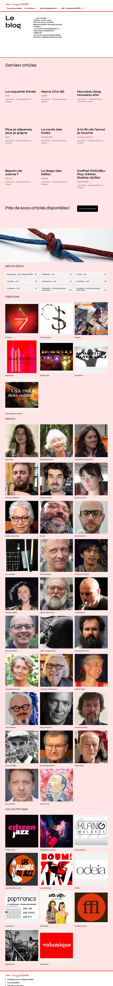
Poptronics (9, 913)
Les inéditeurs (45, 875)
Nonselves (79, 363)
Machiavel (9, 363)
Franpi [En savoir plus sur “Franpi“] (42, 523)
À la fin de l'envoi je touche (91, 118)
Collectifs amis (16, 796)
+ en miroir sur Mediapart (46, 29)
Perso (7, 83)
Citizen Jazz (10, 837)
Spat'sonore (10, 952)
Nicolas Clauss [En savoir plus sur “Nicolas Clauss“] (46, 485)
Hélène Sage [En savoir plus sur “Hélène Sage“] (80, 676)
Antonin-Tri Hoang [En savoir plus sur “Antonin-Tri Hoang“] (82, 562)
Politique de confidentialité (20, 967)
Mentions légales (15, 973)
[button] (88, 27)
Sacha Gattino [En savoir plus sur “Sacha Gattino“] (80, 523)
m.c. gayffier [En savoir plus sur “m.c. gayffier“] (10, 562)
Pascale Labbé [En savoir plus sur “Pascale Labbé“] (11, 600)
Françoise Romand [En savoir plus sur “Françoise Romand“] (12, 676)
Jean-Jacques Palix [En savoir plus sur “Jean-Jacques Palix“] (48, 638)
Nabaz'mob (44, 363)
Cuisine (44, 83)
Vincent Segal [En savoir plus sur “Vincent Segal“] (10, 753)
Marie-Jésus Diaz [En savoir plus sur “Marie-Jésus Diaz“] (12, 523)
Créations (12, 284)
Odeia (77, 875)
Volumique (44, 952)
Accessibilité (13, 970)
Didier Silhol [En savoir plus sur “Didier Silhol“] (79, 753)
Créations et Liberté (48, 837)
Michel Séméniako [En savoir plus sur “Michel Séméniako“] (47, 753)
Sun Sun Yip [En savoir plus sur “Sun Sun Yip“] (44, 791)
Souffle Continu (81, 913)
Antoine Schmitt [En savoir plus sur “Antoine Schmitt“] (81, 715)
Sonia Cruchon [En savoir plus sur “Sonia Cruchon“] (80, 485)
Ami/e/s (10, 406)
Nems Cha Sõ (52, 79)
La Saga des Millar (51, 160)
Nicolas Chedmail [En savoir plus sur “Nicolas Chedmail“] (12, 485)
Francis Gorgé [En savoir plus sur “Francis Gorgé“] (45, 562)
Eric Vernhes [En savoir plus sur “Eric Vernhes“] (10, 791)
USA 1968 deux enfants (14, 401)
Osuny (32, 984)
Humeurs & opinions (85, 124)
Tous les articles (14, 8)
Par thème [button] (29, 8)
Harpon (78, 325)
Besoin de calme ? (13, 160)
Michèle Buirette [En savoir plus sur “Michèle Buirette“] (46, 447)
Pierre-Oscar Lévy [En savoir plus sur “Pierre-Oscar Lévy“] (47, 600)
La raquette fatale (20, 79)
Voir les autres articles (87, 196)
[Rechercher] (84, 8)
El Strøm (8, 325)
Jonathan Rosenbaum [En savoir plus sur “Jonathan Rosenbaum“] (48, 676)
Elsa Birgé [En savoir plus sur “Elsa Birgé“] (9, 447)
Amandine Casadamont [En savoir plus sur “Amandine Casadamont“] (84, 447)
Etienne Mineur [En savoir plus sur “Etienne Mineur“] (11, 638)
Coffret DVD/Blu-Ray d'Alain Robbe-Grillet (91, 162)
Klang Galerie (80, 837)
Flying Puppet (45, 325)
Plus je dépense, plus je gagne (18, 118)
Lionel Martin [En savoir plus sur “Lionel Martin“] (80, 600)
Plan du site (13, 976)
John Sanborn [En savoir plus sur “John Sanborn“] (10, 715)
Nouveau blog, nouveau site (89, 80)
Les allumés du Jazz (13, 875)
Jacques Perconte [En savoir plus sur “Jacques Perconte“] (82, 638)
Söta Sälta (44, 913)
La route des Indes (51, 118)
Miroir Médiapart (48, 8)
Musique (8, 166)
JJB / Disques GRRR (70, 8)
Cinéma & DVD (47, 124)
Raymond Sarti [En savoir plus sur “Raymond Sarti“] (46, 715)
